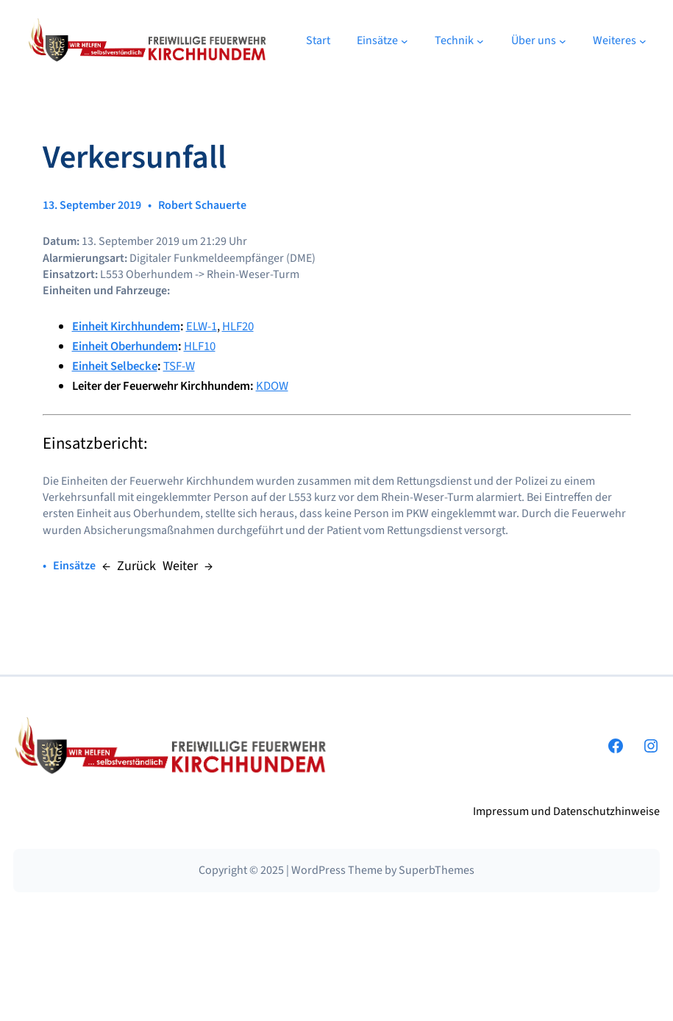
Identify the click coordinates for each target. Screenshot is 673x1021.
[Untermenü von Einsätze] (404, 40)
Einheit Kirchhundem (126, 326)
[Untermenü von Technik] (480, 40)
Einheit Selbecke (114, 366)
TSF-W (179, 366)
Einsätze (74, 566)
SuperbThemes (436, 870)
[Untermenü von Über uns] (562, 40)
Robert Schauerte (202, 205)
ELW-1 (201, 326)
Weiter (180, 566)
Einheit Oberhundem (125, 346)
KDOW (272, 386)
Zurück (136, 566)
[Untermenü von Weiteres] (643, 40)
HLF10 (200, 346)
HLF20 (238, 326)
